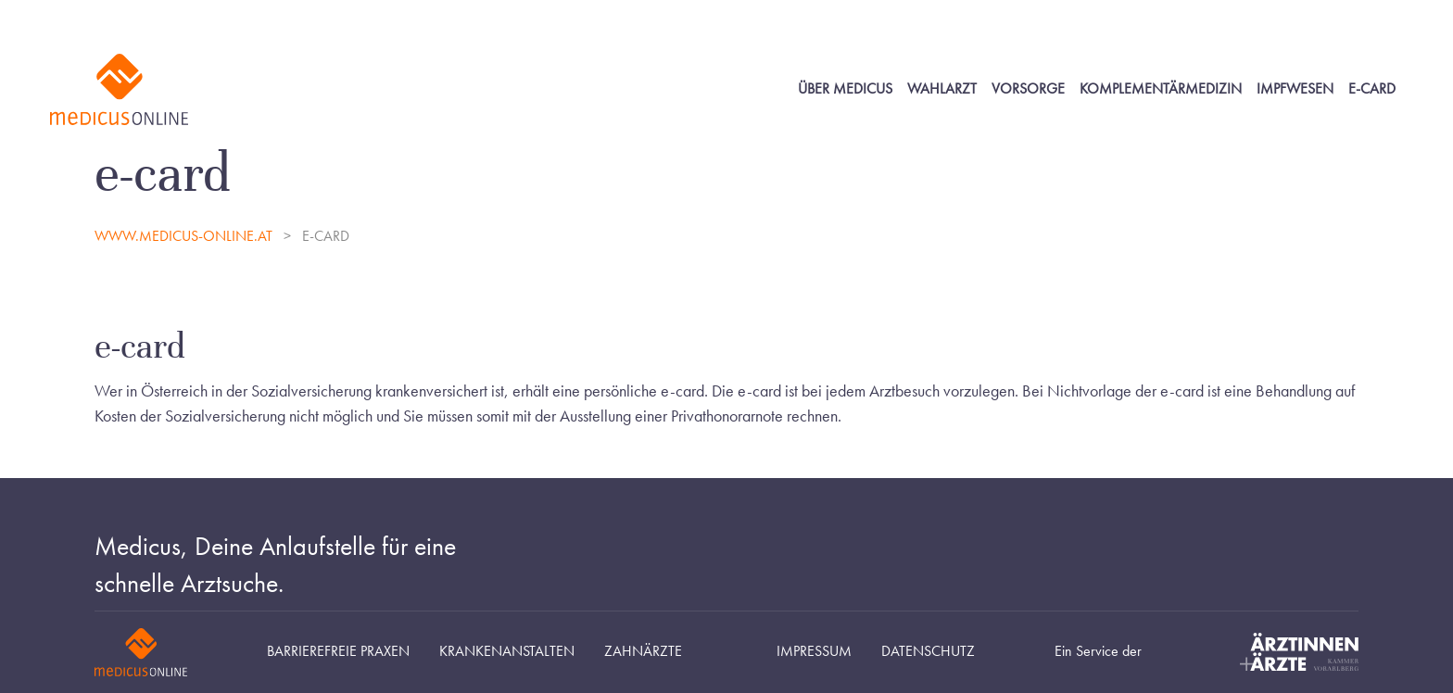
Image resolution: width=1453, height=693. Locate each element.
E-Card (1372, 89)
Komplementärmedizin (1161, 89)
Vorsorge (1028, 89)
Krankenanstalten (507, 651)
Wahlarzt (942, 89)
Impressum (814, 651)
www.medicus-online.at (185, 236)
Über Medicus (845, 89)
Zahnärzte (643, 651)
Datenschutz (928, 651)
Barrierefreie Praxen (338, 651)
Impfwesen (1295, 89)
